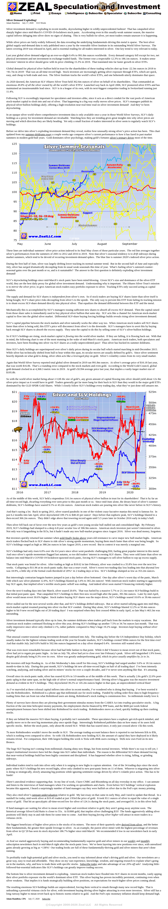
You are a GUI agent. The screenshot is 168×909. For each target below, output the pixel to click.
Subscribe (46, 899)
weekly (132, 840)
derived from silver (132, 824)
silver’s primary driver (122, 137)
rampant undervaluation (44, 794)
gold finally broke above (73, 537)
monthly (145, 840)
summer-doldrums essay (38, 134)
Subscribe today (88, 864)
